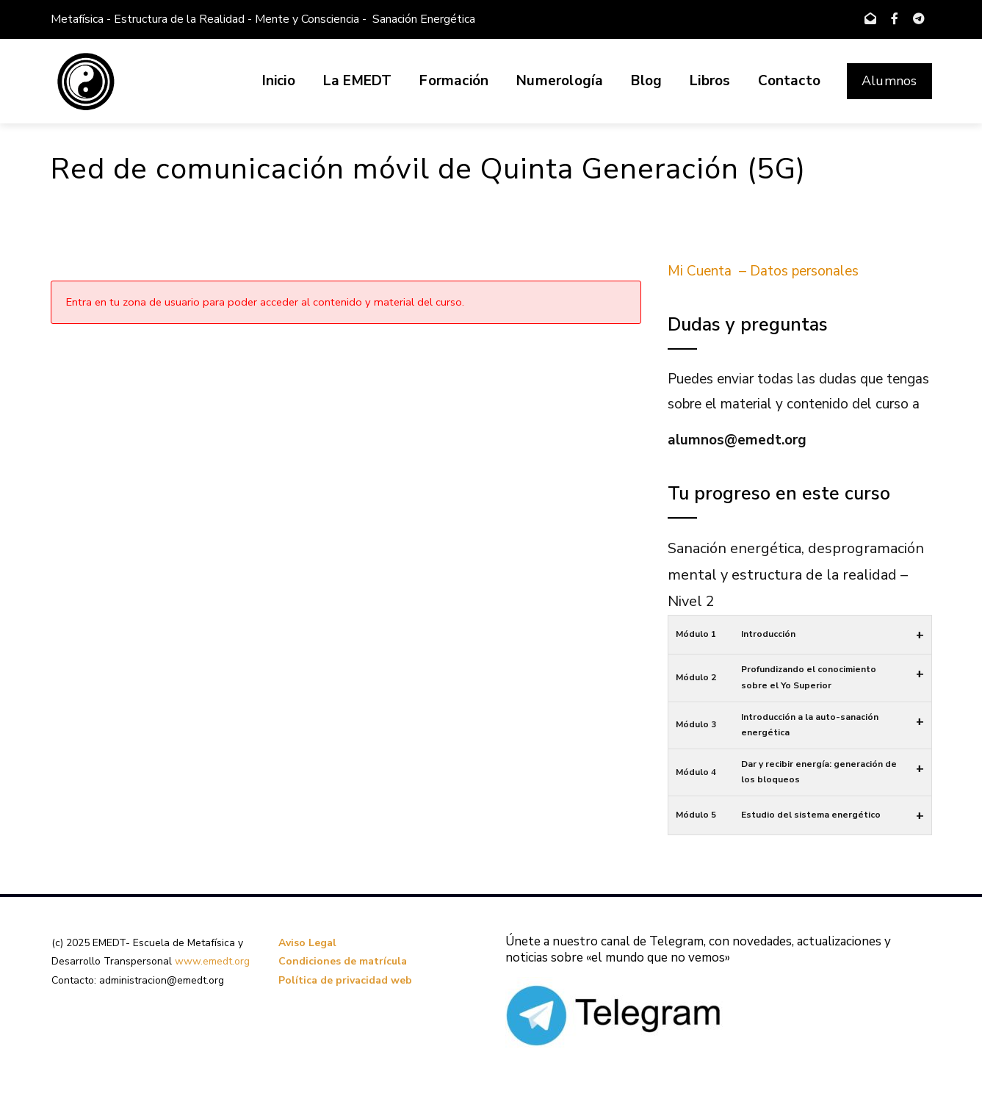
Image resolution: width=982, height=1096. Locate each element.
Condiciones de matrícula (342, 961)
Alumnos (889, 81)
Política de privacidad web (345, 980)
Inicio (278, 80)
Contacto (789, 80)
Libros (710, 80)
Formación (453, 80)
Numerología (559, 80)
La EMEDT (357, 80)
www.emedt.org (212, 961)
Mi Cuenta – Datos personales (763, 271)
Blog (646, 80)
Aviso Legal (307, 943)
